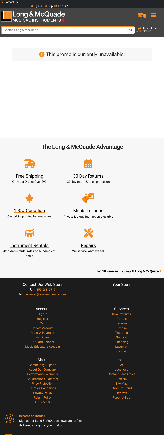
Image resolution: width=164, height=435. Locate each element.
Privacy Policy (42, 354)
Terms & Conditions (42, 349)
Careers (121, 340)
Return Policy (43, 359)
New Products (121, 275)
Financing (121, 303)
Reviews (121, 354)
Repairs (121, 289)
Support (121, 299)
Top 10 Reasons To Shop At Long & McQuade (129, 232)
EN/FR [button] (156, 1)
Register (42, 280)
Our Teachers (43, 363)
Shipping (121, 313)
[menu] (157, 9)
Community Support (42, 326)
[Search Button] (131, 26)
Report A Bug (121, 359)
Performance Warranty (42, 335)
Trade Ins (121, 294)
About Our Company (43, 331)
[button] (143, 9)
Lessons (121, 285)
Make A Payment (42, 294)
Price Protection (42, 345)
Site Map (121, 345)
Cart (42, 285)
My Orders (43, 299)
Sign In (42, 275)
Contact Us (9, 2)
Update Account (42, 289)
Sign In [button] (131, 1)
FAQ (121, 326)
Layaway (121, 308)
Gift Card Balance (43, 303)
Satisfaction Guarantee (42, 340)
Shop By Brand (121, 349)
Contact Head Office (121, 335)
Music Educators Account (42, 308)
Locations (121, 331)
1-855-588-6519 (42, 251)
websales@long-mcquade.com (42, 255)
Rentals (121, 280)
